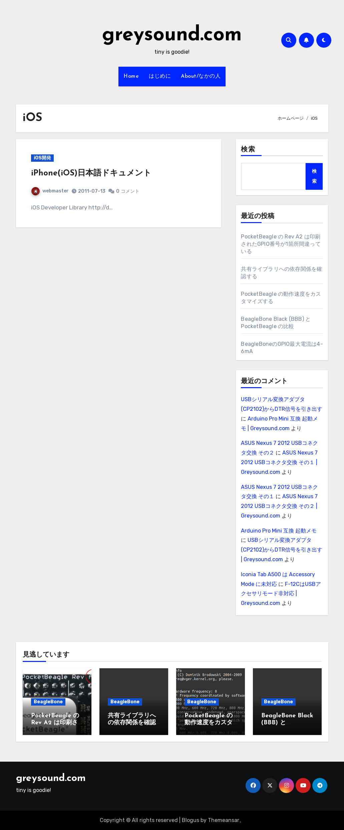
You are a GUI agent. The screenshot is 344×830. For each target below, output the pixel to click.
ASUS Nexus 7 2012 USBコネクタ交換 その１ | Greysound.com (279, 462)
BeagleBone (48, 702)
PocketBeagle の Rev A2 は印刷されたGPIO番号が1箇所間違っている (280, 243)
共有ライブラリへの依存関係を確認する (132, 723)
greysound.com (172, 35)
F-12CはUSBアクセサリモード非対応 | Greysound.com (281, 594)
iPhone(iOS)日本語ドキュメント (91, 173)
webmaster (50, 191)
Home (131, 76)
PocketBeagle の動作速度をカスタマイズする (209, 723)
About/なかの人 (201, 76)
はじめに (160, 76)
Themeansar (223, 820)
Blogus (190, 820)
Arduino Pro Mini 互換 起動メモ (279, 531)
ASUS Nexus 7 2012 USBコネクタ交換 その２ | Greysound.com (279, 506)
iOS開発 (42, 158)
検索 (248, 149)
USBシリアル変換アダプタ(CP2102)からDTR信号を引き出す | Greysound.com (281, 550)
